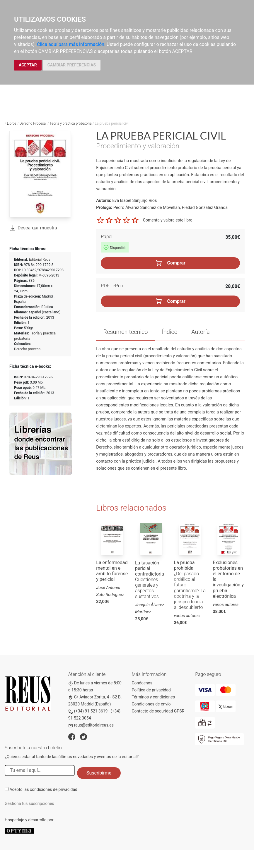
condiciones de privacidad (53, 789)
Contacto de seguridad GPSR (158, 711)
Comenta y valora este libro (167, 219)
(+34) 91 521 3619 (88, 711)
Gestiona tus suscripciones (29, 803)
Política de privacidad (151, 690)
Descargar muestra (33, 228)
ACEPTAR (28, 65)
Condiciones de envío (151, 704)
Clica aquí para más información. (71, 44)
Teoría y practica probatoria (70, 123)
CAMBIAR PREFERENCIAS (71, 65)
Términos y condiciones (153, 697)
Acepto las (43, 789)
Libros (11, 123)
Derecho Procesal (33, 123)
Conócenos (142, 683)
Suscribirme (98, 773)
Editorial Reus (39, 259)
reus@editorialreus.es (91, 725)
